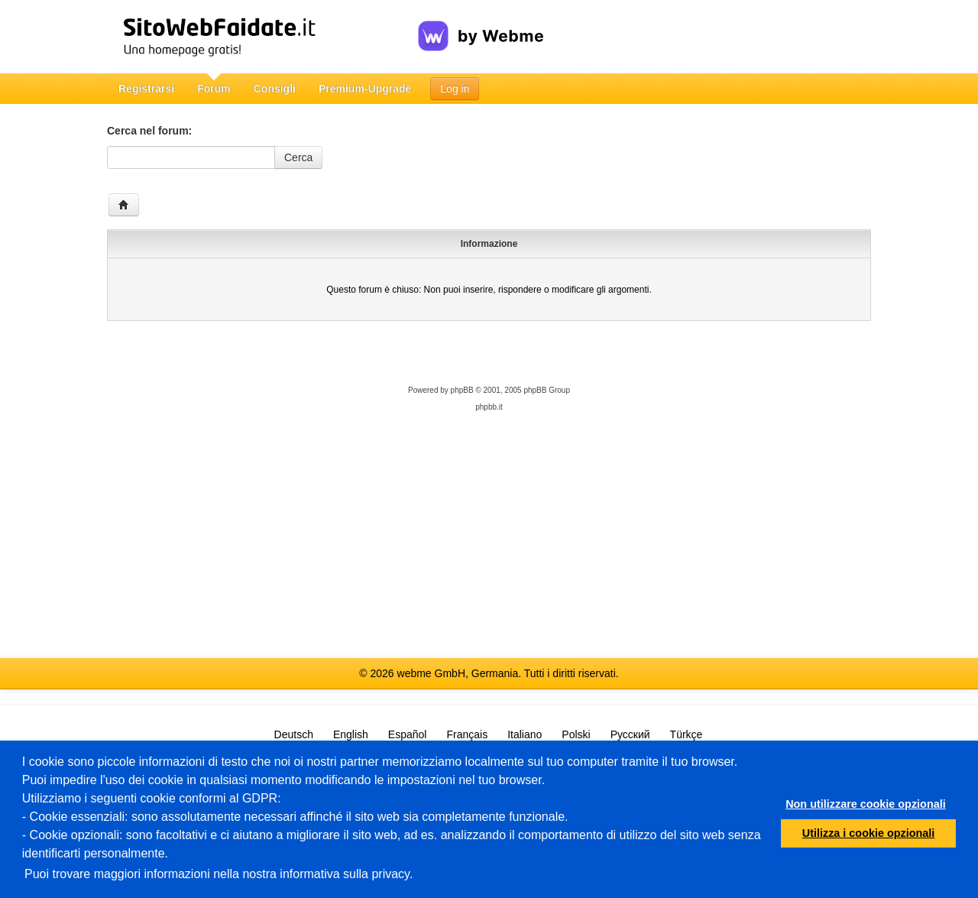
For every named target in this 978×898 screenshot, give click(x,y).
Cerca (298, 157)
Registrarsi (146, 89)
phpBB (462, 390)
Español (407, 734)
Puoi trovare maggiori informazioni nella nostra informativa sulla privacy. (218, 873)
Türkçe (686, 734)
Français (466, 734)
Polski (576, 734)
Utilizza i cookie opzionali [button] (868, 833)
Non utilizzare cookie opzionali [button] (865, 804)
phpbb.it (489, 407)
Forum (214, 89)
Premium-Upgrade (365, 89)
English (350, 734)
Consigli (275, 89)
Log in (454, 89)
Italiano (524, 734)
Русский (630, 734)
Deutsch (293, 734)
